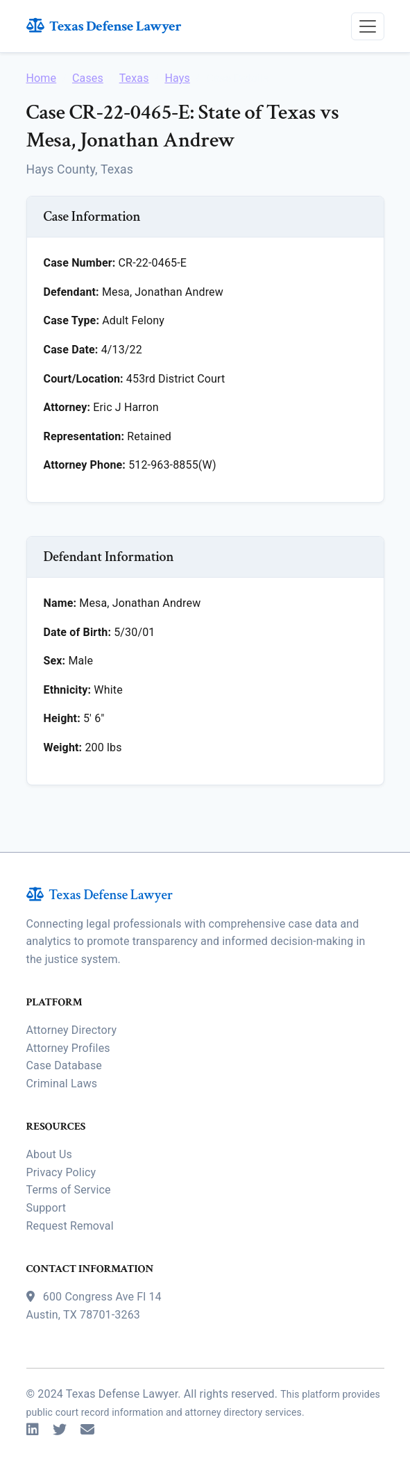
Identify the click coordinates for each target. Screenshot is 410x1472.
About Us (49, 1154)
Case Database (64, 1065)
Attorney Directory (71, 1030)
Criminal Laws (62, 1083)
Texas (134, 78)
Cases (87, 78)
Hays (176, 78)
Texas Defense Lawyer (104, 26)
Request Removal (70, 1225)
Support (46, 1207)
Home (41, 78)
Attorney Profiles (68, 1048)
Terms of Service (68, 1189)
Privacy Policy (61, 1172)
